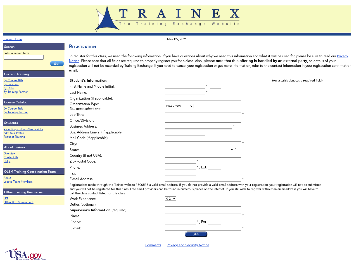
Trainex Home (12, 39)
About (7, 178)
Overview (10, 153)
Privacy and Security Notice (188, 244)
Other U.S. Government (18, 202)
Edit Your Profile (14, 133)
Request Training (14, 137)
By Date (9, 88)
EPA (6, 198)
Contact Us (11, 157)
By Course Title (13, 80)
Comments (153, 244)
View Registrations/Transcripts (23, 129)
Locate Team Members (18, 182)
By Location (11, 84)
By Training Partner (16, 92)
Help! (7, 161)
